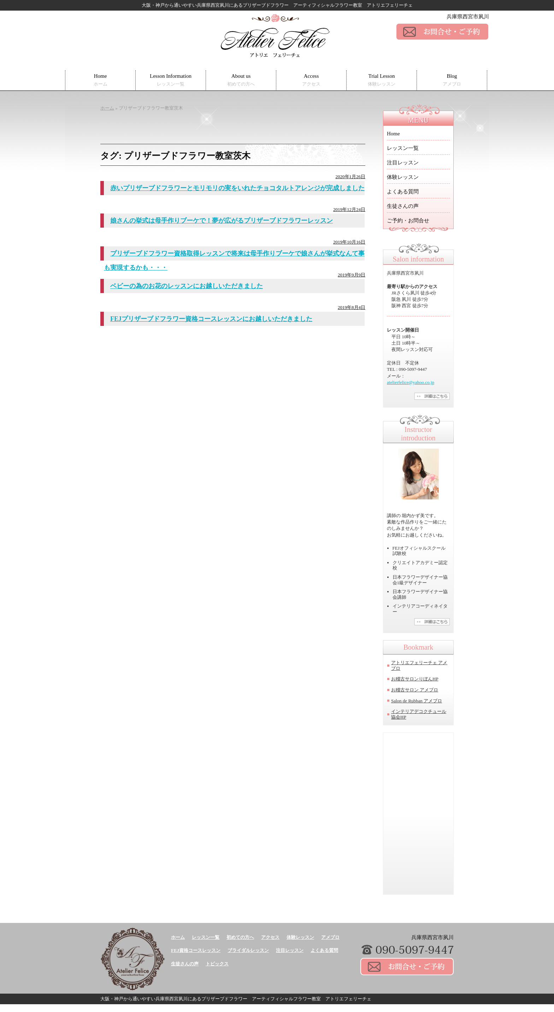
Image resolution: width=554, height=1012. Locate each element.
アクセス (270, 937)
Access (311, 80)
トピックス (217, 963)
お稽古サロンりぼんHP (414, 679)
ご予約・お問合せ (408, 220)
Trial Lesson (381, 80)
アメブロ (330, 937)
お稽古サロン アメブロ (414, 689)
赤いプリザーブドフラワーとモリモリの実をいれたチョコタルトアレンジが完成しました (237, 188)
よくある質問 (403, 191)
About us (241, 80)
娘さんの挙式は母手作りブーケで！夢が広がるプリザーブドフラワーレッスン (221, 220)
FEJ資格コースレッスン (195, 950)
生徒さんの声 (403, 206)
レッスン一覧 (403, 148)
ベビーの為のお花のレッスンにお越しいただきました (186, 285)
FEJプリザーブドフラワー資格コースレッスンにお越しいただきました (211, 318)
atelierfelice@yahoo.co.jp (410, 382)
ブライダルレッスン (248, 950)
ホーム (178, 937)
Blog (452, 80)
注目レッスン (403, 162)
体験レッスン (403, 177)
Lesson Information (170, 80)
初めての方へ (240, 937)
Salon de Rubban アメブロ (416, 700)
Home (100, 80)
